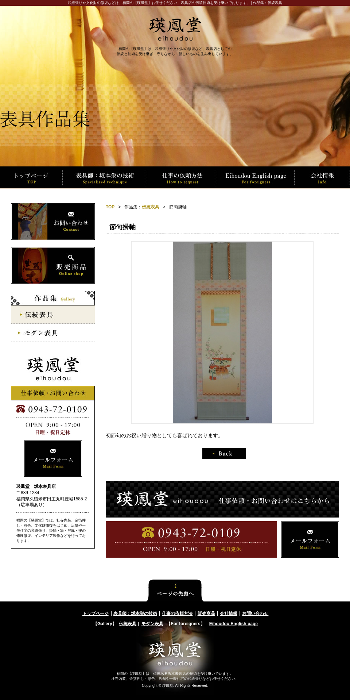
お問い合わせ (255, 613)
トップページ (95, 613)
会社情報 (228, 613)
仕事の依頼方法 (177, 613)
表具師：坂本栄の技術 (135, 613)
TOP (110, 206)
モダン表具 (152, 623)
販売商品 (206, 613)
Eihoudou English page (233, 623)
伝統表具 (150, 206)
